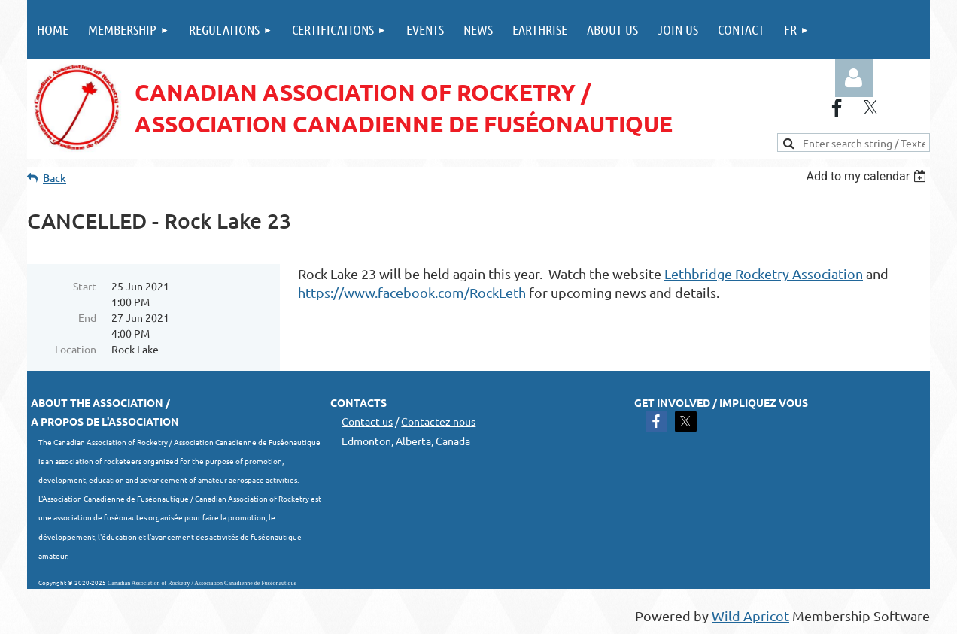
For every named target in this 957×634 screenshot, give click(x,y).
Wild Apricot (750, 615)
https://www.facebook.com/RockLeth (412, 292)
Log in (854, 78)
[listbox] (868, 176)
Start (84, 286)
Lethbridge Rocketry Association (763, 273)
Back (54, 178)
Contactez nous (438, 421)
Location (75, 349)
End (87, 317)
